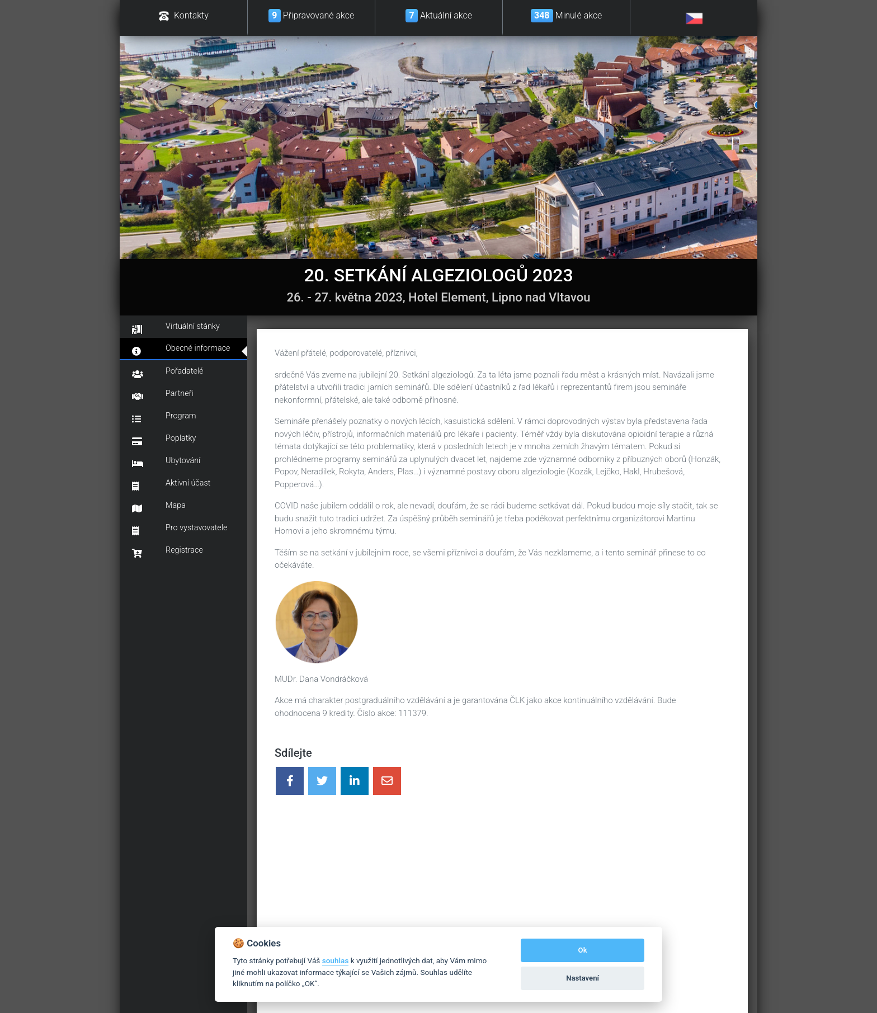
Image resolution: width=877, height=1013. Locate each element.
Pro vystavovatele (179, 529)
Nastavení (582, 978)
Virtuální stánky (176, 328)
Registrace (167, 551)
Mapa (159, 507)
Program (164, 417)
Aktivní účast (171, 484)
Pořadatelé (168, 372)
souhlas (335, 960)
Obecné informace (181, 349)
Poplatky (164, 440)
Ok (582, 950)
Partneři (163, 395)
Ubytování (166, 462)
